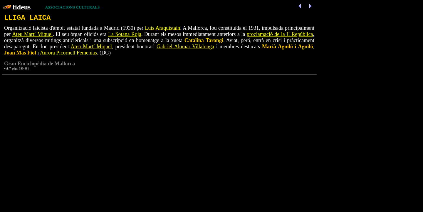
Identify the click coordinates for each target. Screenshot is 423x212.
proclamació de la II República (280, 34)
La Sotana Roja (124, 34)
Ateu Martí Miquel (32, 34)
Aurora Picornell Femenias (68, 53)
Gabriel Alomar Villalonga (185, 46)
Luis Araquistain (162, 28)
